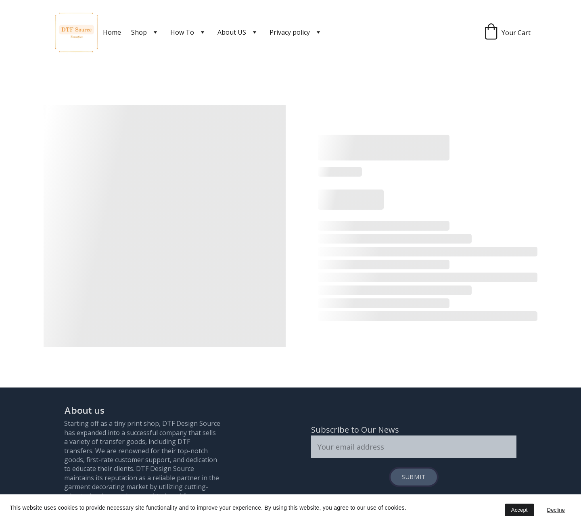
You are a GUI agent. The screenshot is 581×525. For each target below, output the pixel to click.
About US (231, 32)
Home (112, 32)
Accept (519, 510)
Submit (414, 477)
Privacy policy (290, 32)
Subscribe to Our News (355, 429)
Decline (556, 510)
